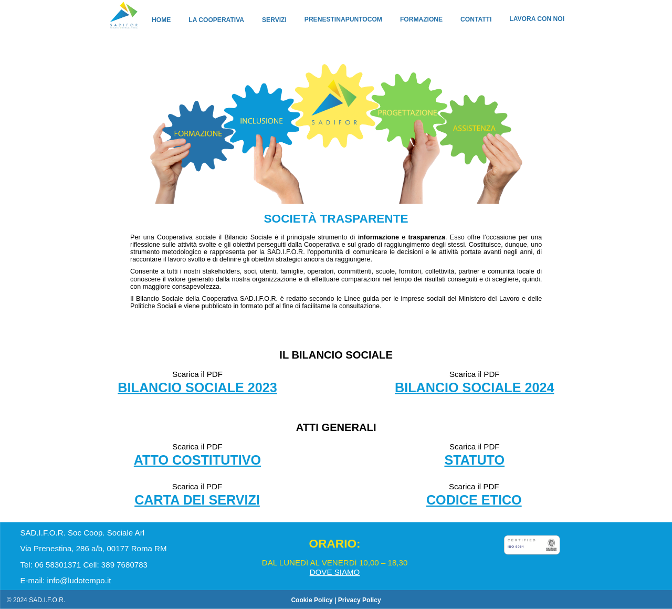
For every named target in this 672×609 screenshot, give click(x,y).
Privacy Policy (359, 599)
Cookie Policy (311, 599)
